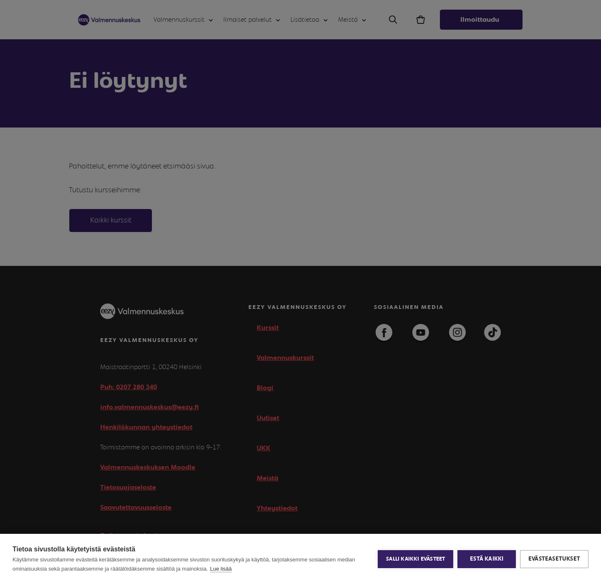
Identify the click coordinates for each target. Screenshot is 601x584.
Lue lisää (221, 569)
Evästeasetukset (554, 559)
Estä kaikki (486, 559)
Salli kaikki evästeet (415, 559)
